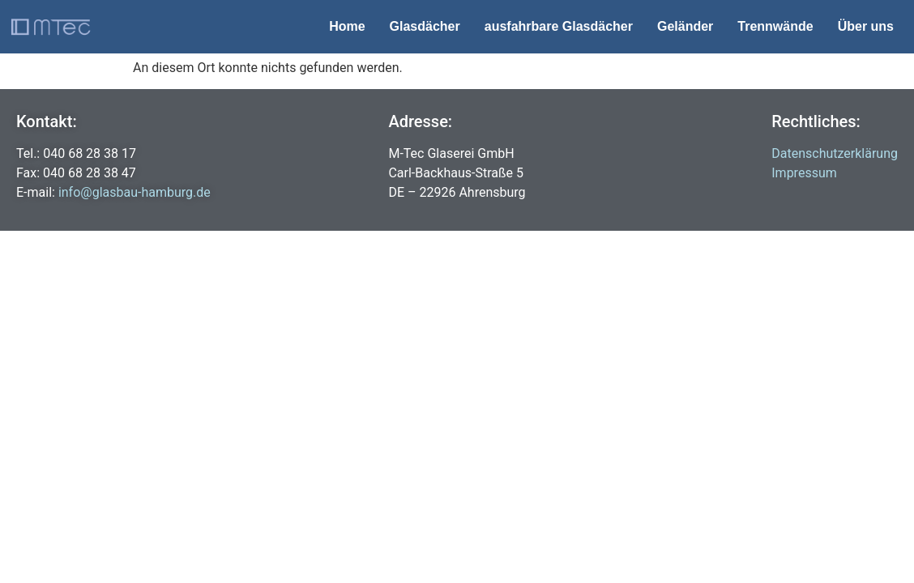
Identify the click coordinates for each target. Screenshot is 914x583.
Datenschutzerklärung (834, 153)
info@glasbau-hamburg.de (134, 192)
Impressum (804, 173)
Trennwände (775, 26)
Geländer (685, 26)
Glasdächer (425, 26)
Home (347, 26)
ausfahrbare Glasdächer (559, 26)
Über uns (866, 26)
